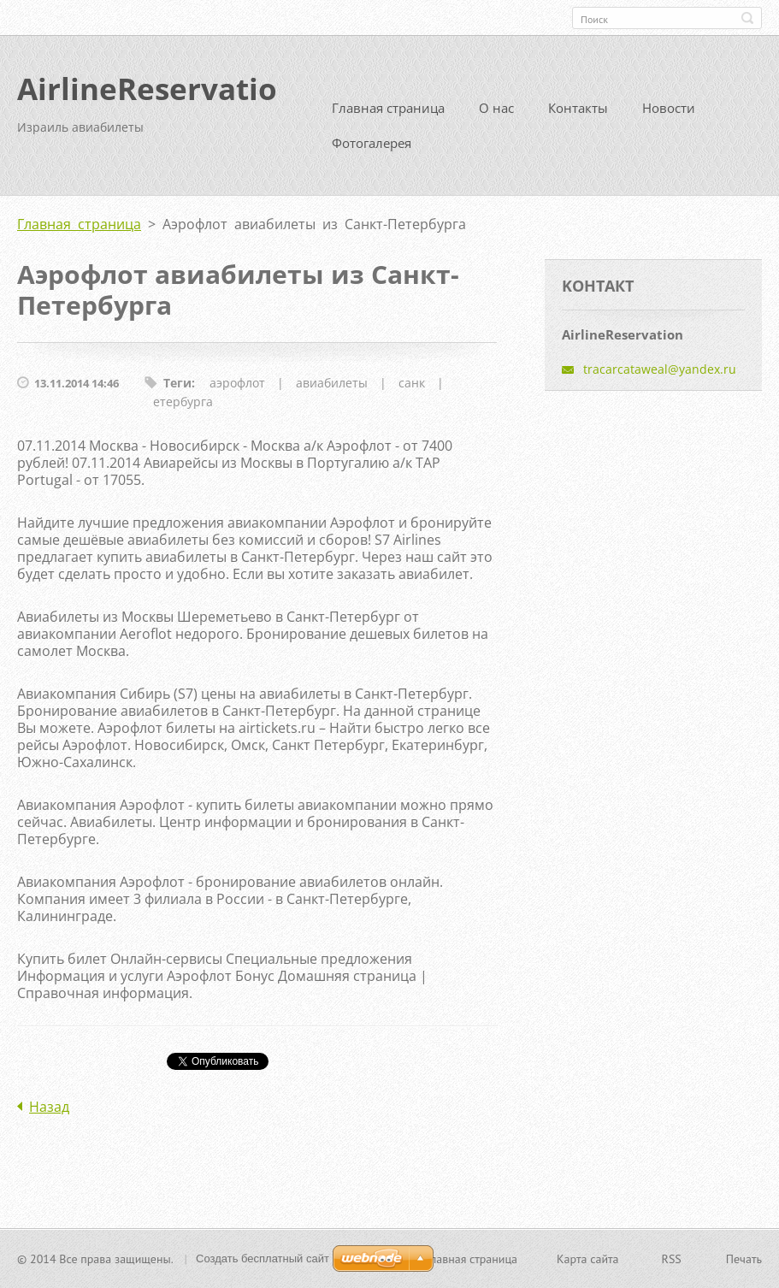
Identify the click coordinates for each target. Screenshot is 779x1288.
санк (411, 383)
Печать (744, 1259)
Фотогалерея (371, 142)
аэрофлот (237, 383)
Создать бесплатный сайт (262, 1258)
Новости (668, 107)
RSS (672, 1259)
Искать (747, 18)
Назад (49, 1106)
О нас (496, 107)
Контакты (578, 107)
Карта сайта (588, 1259)
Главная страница (388, 107)
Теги (177, 383)
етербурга (183, 401)
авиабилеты (332, 383)
